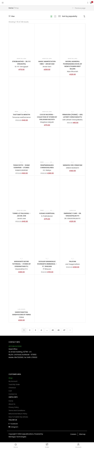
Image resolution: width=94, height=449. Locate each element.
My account (13, 382)
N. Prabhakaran (47, 216)
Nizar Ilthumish (72, 72)
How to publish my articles (18, 418)
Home (11, 8)
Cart (10, 392)
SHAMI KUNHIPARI (21, 171)
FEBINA (21, 318)
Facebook (13, 425)
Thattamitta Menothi (21, 115)
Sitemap (82, 435)
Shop (10, 379)
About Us (12, 405)
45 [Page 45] (53, 331)
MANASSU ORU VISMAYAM (72, 165)
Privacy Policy (14, 408)
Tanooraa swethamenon (21, 117)
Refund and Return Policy (18, 414)
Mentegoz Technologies (17, 438)
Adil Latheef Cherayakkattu (73, 120)
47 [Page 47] (64, 331)
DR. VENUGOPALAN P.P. (72, 219)
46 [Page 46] (58, 331)
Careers (73, 435)
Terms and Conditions (17, 411)
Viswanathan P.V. (21, 270)
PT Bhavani (47, 270)
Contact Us (13, 395)
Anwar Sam (47, 67)
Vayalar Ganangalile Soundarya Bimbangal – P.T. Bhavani (47, 264)
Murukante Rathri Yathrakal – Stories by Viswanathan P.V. (21, 264)
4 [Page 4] (41, 331)
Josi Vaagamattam (72, 265)
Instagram (13, 428)
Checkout (12, 388)
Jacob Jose (21, 219)
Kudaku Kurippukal (47, 214)
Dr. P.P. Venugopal (21, 67)
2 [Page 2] (29, 331)
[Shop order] (72, 16)
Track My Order (14, 385)
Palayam (72, 262)
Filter (12, 16)
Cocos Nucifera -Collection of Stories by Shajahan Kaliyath (47, 117)
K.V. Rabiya (47, 171)
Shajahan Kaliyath (47, 122)
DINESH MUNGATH (72, 168)
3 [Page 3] (35, 331)
